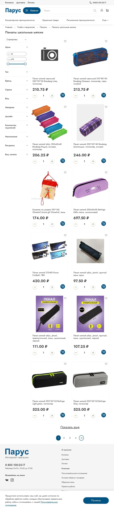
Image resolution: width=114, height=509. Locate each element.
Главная (8, 27)
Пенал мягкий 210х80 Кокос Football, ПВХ (45, 274)
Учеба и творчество (26, 27)
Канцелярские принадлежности (20, 20)
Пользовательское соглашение (74, 473)
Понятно (96, 500)
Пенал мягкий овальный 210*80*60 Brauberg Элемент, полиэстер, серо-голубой (90, 81)
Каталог (31, 10)
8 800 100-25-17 (15, 465)
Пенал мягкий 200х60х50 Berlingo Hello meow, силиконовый (89, 211)
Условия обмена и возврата (73, 477)
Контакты (9, 2)
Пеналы (43, 27)
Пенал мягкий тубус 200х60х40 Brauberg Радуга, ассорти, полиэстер (47, 147)
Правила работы (68, 486)
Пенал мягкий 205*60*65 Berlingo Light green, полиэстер (48, 402)
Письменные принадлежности (81, 20)
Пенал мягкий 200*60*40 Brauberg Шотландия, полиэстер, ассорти (90, 145)
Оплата (31, 2)
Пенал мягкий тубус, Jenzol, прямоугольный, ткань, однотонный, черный (49, 338)
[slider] (8, 64)
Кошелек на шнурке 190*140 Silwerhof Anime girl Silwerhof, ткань (48, 211)
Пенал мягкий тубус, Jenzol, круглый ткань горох (90, 274)
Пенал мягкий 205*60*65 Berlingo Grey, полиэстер (89, 402)
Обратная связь (68, 482)
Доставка (20, 2)
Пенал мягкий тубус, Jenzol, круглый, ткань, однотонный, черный (90, 337)
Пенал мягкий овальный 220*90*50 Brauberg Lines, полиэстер (45, 81)
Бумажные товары (51, 20)
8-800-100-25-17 (97, 2)
